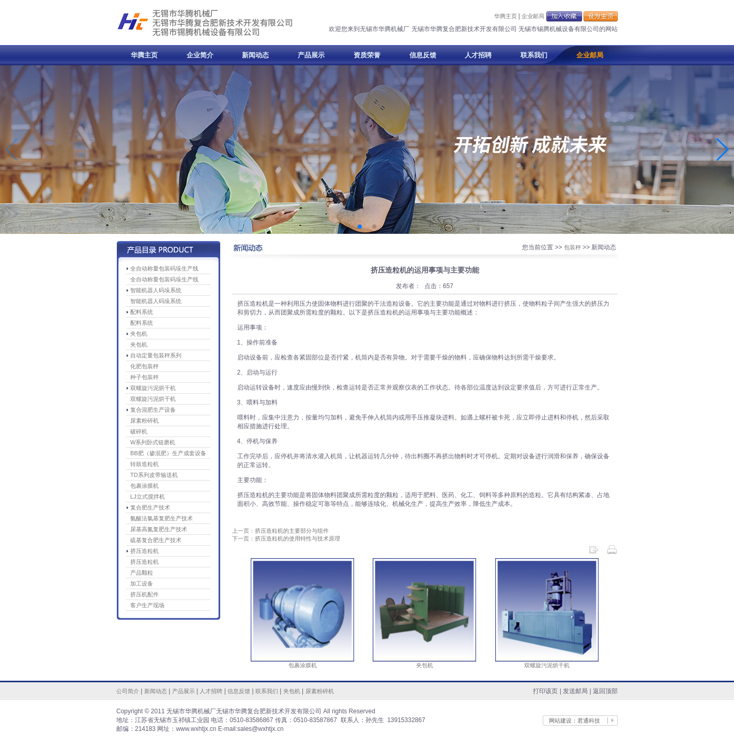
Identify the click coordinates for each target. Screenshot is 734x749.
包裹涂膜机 (144, 486)
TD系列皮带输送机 (154, 475)
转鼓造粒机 (144, 464)
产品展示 (311, 55)
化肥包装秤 (144, 366)
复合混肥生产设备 (153, 410)
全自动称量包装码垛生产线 (164, 268)
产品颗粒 (141, 573)
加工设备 (141, 583)
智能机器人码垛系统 (155, 290)
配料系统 (141, 312)
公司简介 (127, 691)
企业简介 (200, 55)
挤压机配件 (144, 594)
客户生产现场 (147, 605)
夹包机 (138, 334)
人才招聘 (478, 55)
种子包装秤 (144, 377)
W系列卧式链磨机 (152, 442)
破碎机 (138, 431)
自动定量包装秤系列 (155, 355)
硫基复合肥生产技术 (155, 540)
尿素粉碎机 (144, 420)
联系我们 (534, 55)
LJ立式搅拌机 (147, 496)
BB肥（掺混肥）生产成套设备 (168, 453)
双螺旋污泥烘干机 (153, 388)
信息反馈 (422, 55)
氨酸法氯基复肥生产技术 (161, 518)
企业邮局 (533, 16)
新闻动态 (255, 55)
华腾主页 (505, 16)
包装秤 (572, 247)
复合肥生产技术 (150, 507)
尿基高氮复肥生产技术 (158, 529)
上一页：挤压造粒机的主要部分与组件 (280, 531)
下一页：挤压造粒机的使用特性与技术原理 (286, 538)
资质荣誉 (367, 55)
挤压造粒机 (144, 551)
